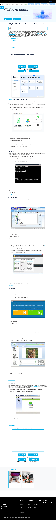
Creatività (17, 1)
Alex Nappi (14, 27)
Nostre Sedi (30, 507)
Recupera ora (22, 66)
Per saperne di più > (25, 18)
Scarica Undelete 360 (11, 380)
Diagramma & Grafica (23, 1)
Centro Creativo (31, 502)
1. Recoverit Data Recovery (14, 38)
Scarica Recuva (10, 285)
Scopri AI (37, 1)
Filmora (21, 502)
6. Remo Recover (12, 47)
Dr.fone (10, 99)
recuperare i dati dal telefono (24, 334)
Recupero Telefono (16, 495)
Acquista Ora (44, 4)
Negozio (43, 1)
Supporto (46, 1)
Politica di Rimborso (29, 517)
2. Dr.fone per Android (13, 40)
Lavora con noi (31, 510)
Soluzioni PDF (29, 1)
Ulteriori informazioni (33, 66)
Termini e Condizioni (6, 517)
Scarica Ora (31, 4)
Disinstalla (35, 517)
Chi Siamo (30, 504)
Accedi (50, 1)
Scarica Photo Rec (11, 194)
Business (40, 1)
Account (38, 507)
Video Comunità (39, 504)
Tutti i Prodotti (22, 512)
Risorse (11, 495)
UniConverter (22, 504)
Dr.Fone (21, 507)
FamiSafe (21, 510)
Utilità (33, 1)
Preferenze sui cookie (16, 517)
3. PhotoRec (11, 42)
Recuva (45, 245)
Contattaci (38, 502)
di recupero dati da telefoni (35, 386)
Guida (21, 4)
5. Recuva (11, 45)
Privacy (11, 517)
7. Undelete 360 (12, 49)
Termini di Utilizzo (23, 517)
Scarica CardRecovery (11, 425)
